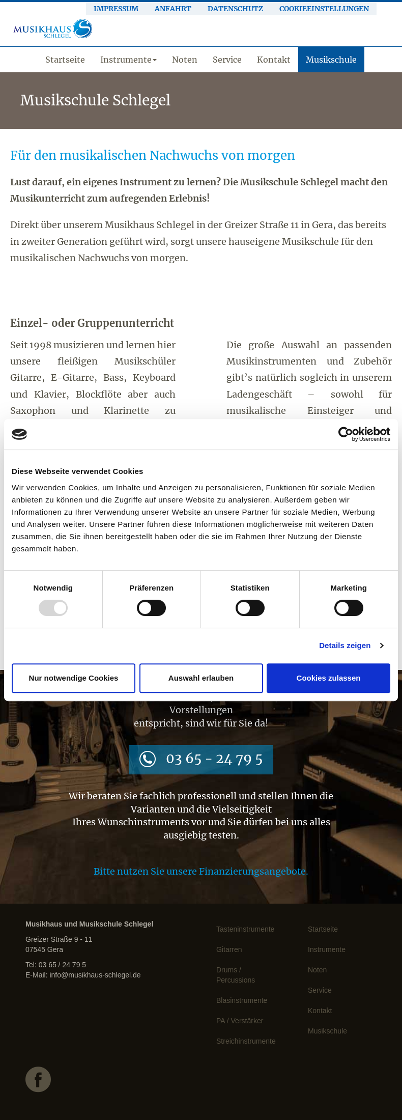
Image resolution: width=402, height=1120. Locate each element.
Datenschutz (235, 8)
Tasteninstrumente (245, 929)
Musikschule (331, 59)
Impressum (116, 8)
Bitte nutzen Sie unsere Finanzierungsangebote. (201, 871)
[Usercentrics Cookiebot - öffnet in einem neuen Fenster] (345, 434)
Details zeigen (344, 645)
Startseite (65, 59)
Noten (184, 59)
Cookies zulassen (329, 678)
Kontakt (274, 59)
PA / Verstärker (239, 1021)
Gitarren (229, 949)
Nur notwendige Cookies (74, 678)
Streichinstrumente (246, 1041)
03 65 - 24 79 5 (214, 758)
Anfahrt (173, 8)
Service (227, 59)
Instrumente (128, 59)
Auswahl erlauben (201, 678)
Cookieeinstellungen (324, 8)
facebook (75, 1086)
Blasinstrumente (241, 1000)
